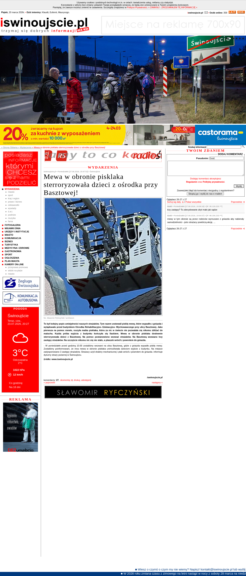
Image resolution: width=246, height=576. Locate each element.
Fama (10, 221)
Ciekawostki (13, 205)
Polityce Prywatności (137, 7)
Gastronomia (13, 251)
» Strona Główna (9, 147)
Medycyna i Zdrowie (17, 248)
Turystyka (11, 244)
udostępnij (86, 380)
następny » (157, 382)
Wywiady (12, 208)
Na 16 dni (14, 387)
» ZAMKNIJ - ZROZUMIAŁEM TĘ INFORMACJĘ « (172, 7)
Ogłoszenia (12, 258)
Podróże (12, 215)
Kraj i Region (13, 198)
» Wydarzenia (24, 147)
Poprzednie (236, 202)
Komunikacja (13, 238)
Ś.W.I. (10, 211)
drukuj (77, 380)
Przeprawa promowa (18, 267)
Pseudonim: (202, 158)
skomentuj (65, 380)
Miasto (11, 192)
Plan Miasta (12, 261)
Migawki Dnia (12, 228)
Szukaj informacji (197, 147)
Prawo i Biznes (15, 201)
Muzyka (12, 218)
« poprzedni (49, 382)
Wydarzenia (12, 189)
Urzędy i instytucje (17, 231)
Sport (10, 195)
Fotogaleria (12, 225)
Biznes (9, 241)
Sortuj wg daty (174, 202)
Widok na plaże (15, 270)
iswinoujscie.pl (155, 377)
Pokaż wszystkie (193, 202)
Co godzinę (16, 383)
